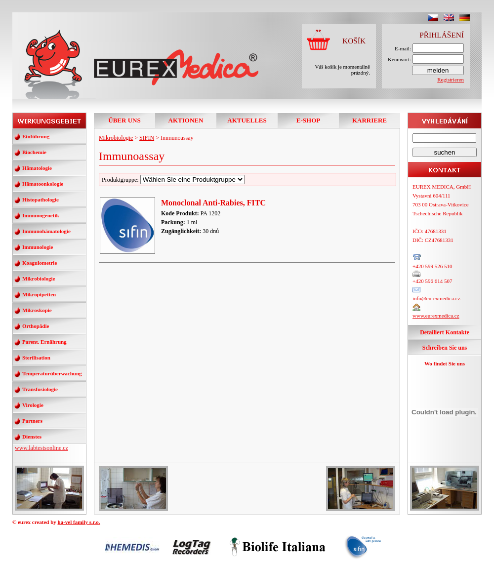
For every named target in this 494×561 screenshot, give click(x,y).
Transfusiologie (40, 389)
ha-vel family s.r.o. (79, 522)
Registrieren (450, 79)
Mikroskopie (37, 310)
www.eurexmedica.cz (435, 316)
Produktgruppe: (173, 179)
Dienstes (31, 437)
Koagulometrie (39, 263)
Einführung (35, 136)
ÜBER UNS (124, 120)
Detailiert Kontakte (444, 332)
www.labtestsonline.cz (41, 447)
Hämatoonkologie (42, 184)
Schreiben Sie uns (444, 347)
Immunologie (37, 247)
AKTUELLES (246, 120)
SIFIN (146, 137)
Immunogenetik (40, 215)
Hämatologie (37, 168)
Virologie (32, 405)
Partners (32, 421)
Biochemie (34, 152)
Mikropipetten (39, 294)
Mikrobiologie (38, 278)
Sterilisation (36, 358)
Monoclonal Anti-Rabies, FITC (213, 203)
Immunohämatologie (46, 231)
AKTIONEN (186, 120)
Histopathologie (40, 199)
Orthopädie (35, 326)
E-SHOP (308, 120)
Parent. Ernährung (44, 342)
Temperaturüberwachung (52, 373)
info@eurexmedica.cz (436, 298)
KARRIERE (369, 120)
